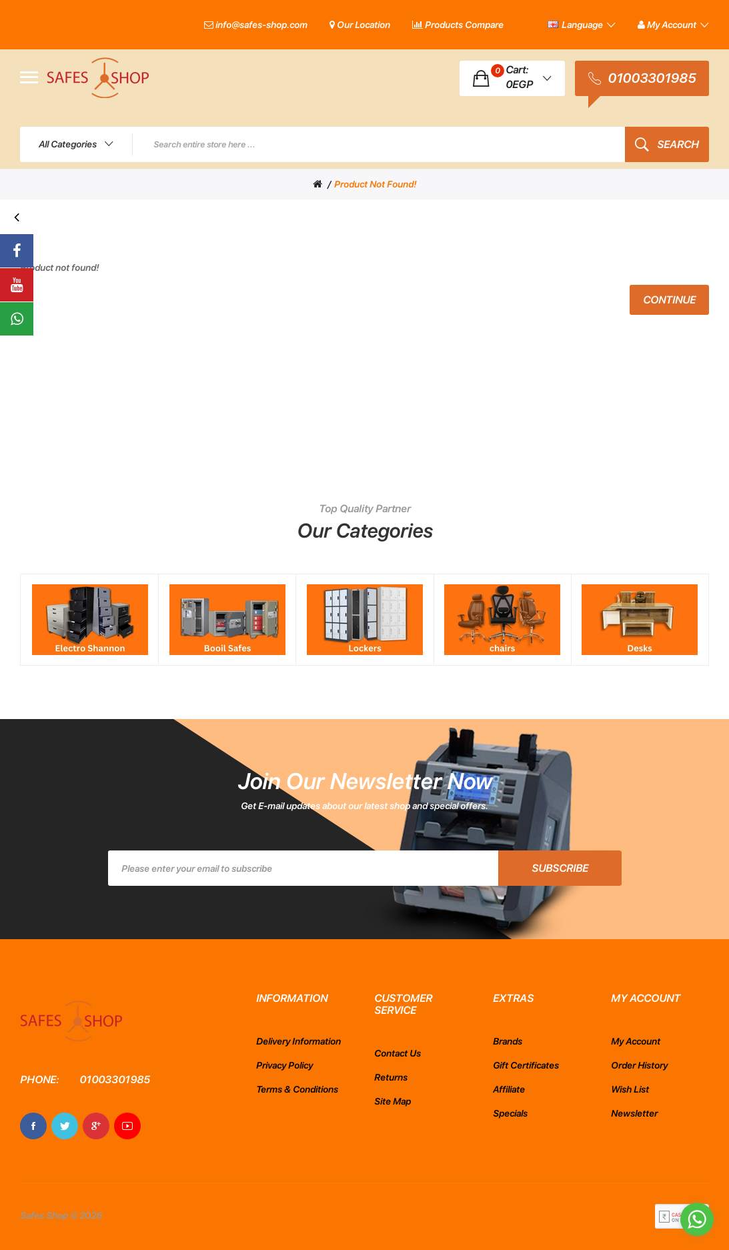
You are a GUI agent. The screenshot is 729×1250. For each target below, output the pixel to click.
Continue (669, 299)
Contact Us (397, 1053)
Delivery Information (298, 1041)
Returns (391, 1077)
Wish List (630, 1089)
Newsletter (634, 1113)
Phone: (39, 1079)
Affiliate (509, 1089)
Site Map (392, 1101)
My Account (635, 1041)
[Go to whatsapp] (697, 1219)
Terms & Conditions (297, 1089)
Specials (510, 1113)
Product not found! (375, 184)
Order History (639, 1065)
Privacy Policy (284, 1065)
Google (96, 1126)
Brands (507, 1041)
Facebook (33, 1126)
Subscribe (560, 868)
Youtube (127, 1126)
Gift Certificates (526, 1065)
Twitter (64, 1126)
